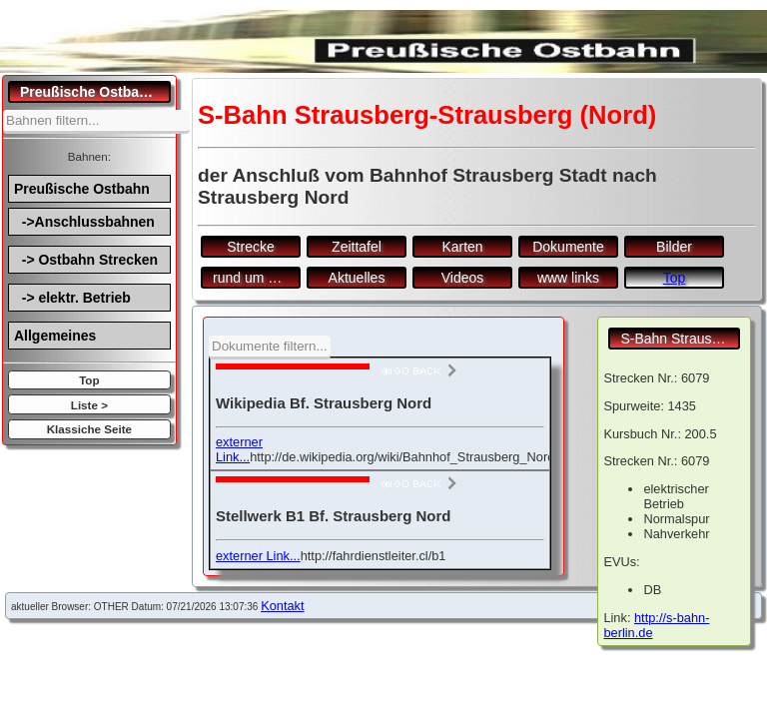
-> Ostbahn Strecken (86, 260)
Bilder (674, 247)
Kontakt (282, 605)
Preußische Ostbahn (82, 189)
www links (568, 278)
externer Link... (239, 449)
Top (89, 379)
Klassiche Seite (89, 428)
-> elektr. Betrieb (72, 298)
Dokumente (568, 247)
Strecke (250, 247)
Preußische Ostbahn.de (95, 92)
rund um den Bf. (257, 278)
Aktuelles (357, 278)
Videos (462, 278)
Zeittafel (357, 247)
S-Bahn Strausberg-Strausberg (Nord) (680, 339)
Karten (461, 247)
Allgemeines (55, 336)
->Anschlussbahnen (84, 222)
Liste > (89, 404)
